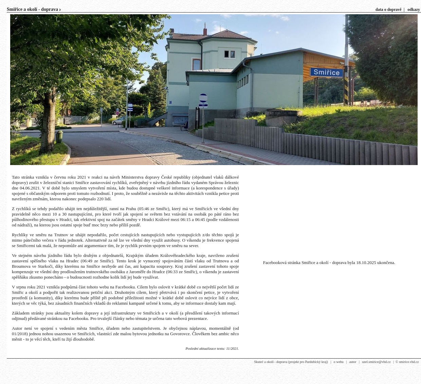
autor (352, 362)
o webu (339, 362)
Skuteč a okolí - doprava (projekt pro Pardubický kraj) (291, 362)
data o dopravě (389, 9)
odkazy (413, 9)
